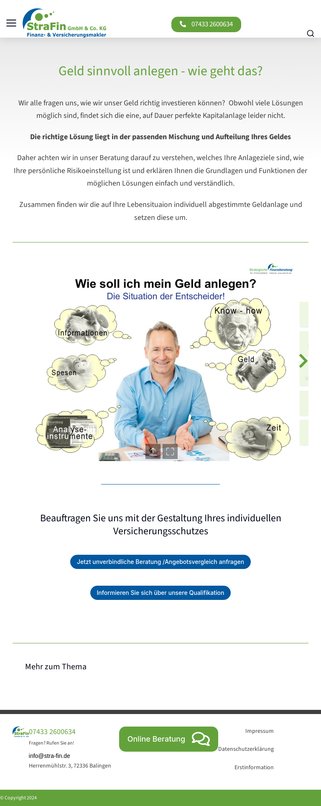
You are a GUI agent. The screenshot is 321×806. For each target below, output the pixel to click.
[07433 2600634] (183, 24)
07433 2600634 (212, 24)
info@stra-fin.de (49, 755)
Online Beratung (168, 739)
